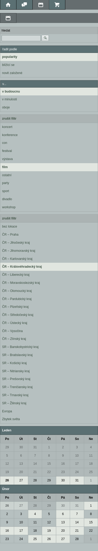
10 (77, 455)
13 (21, 464)
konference (10, 135)
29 (7, 447)
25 (91, 472)
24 (77, 472)
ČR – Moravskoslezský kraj (21, 283)
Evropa (7, 411)
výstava (7, 159)
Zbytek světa (11, 419)
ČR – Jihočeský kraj (16, 242)
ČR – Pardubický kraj (17, 299)
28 (35, 480)
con (4, 143)
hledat (6, 30)
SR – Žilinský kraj (14, 403)
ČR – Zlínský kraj (14, 339)
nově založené (12, 73)
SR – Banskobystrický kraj (20, 347)
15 (49, 464)
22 (49, 472)
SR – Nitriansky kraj (16, 371)
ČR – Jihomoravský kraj (18, 251)
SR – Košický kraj (14, 363)
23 (63, 472)
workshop (8, 207)
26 (7, 480)
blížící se (8, 65)
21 (35, 472)
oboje (6, 107)
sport (5, 191)
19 (7, 472)
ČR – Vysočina (12, 331)
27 (21, 480)
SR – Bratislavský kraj (17, 355)
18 (91, 464)
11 (91, 455)
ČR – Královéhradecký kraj (22, 266)
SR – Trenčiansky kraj (17, 387)
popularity (9, 57)
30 (21, 447)
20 (21, 472)
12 (7, 464)
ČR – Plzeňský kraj (15, 307)
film (5, 167)
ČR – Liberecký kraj (16, 275)
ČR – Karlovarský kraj (17, 259)
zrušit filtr (9, 118)
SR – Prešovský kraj (16, 379)
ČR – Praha (10, 234)
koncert (7, 127)
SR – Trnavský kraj (15, 395)
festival (7, 151)
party (5, 183)
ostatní (6, 175)
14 (35, 464)
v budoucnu (11, 91)
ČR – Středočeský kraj (17, 315)
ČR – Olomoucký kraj (17, 291)
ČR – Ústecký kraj (14, 323)
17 (77, 464)
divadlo (7, 199)
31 (35, 447)
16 (63, 464)
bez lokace (9, 226)
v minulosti (9, 99)
